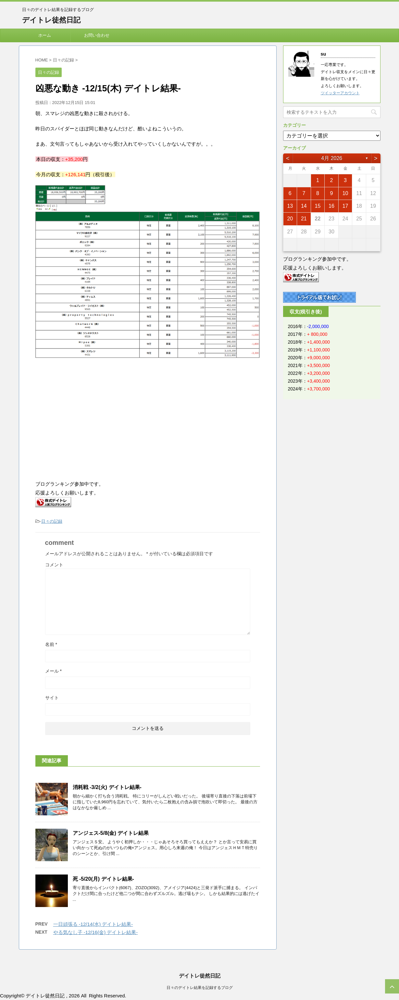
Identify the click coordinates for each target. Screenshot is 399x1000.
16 (331, 206)
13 (290, 206)
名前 (51, 644)
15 (318, 206)
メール (53, 671)
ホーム (44, 35)
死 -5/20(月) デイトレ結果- (103, 879)
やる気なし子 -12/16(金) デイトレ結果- (95, 932)
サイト (52, 697)
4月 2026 (331, 158)
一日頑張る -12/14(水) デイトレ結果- (93, 924)
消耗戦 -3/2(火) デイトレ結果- (107, 787)
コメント (54, 564)
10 (345, 193)
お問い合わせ (96, 35)
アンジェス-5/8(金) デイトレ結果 (111, 833)
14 (304, 206)
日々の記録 (51, 521)
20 (290, 218)
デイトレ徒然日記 (51, 20)
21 (304, 218)
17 (345, 206)
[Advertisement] (89, 419)
